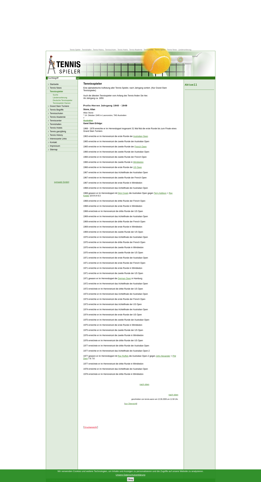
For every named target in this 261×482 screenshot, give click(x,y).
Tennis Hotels (122, 50)
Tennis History (98, 50)
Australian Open (140, 136)
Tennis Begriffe (57, 110)
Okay (130, 479)
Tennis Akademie (136, 50)
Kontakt (53, 142)
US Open (137, 167)
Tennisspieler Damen (62, 103)
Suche (55, 95)
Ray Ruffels (123, 356)
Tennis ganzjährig (58, 131)
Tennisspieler (56, 91)
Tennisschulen (110, 50)
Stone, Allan (89, 109)
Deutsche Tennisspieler (63, 100)
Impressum (55, 146)
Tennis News (172, 50)
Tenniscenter (148, 50)
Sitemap (54, 149)
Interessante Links (58, 139)
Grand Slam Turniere (59, 106)
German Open (124, 278)
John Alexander (163, 356)
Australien (88, 120)
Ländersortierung (184, 50)
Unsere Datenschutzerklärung (130, 475)
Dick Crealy (123, 193)
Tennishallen (87, 50)
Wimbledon (138, 162)
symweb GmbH (61, 182)
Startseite (54, 84)
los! (77, 78)
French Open (141, 146)
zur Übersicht (130, 404)
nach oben (144, 384)
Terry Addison (160, 193)
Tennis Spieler (75, 50)
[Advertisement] (130, 24)
